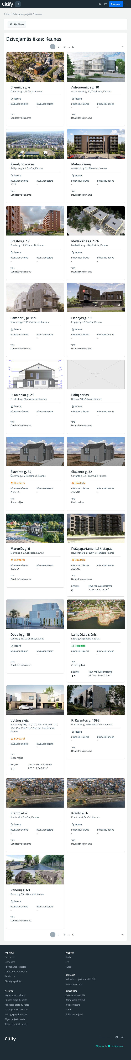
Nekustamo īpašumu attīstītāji (81, 979)
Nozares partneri (74, 984)
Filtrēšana (16, 24)
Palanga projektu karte (16, 1009)
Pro (67, 962)
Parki (68, 1009)
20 (73, 46)
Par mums (10, 957)
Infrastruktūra (73, 1004)
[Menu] (126, 4)
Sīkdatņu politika (13, 981)
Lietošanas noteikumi (16, 971)
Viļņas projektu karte (15, 995)
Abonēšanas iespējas (15, 966)
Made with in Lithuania (109, 1046)
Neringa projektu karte (16, 1014)
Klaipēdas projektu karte (17, 1004)
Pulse (68, 966)
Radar (69, 957)
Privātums (10, 976)
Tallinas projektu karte (16, 1024)
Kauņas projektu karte (16, 1000)
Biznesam (116, 4)
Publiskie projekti (74, 1014)
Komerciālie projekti (75, 1000)
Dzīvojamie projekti (75, 995)
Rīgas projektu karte (15, 1019)
